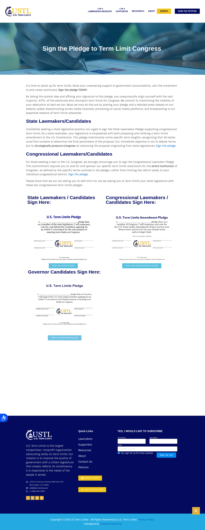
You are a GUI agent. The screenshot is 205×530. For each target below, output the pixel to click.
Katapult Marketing (110, 523)
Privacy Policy (146, 519)
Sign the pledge (166, 146)
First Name (132, 440)
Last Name (163, 440)
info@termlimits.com (38, 488)
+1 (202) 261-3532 (37, 491)
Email (147, 447)
